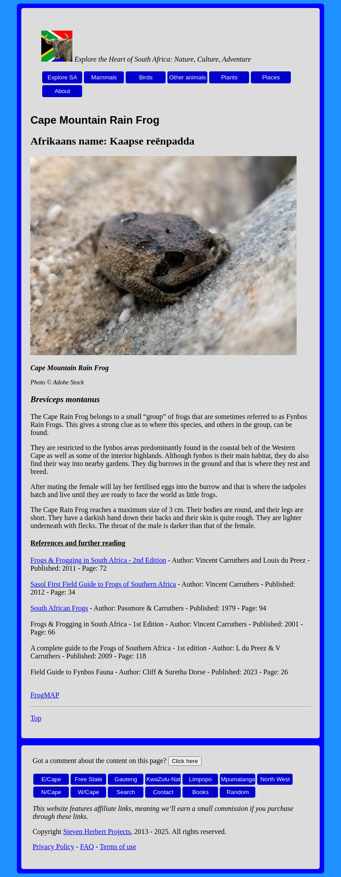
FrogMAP (44, 695)
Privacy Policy (53, 846)
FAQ (87, 846)
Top (35, 718)
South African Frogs (59, 608)
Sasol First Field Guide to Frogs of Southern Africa (103, 584)
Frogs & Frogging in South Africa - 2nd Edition (98, 560)
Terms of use (117, 846)
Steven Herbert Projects (97, 831)
